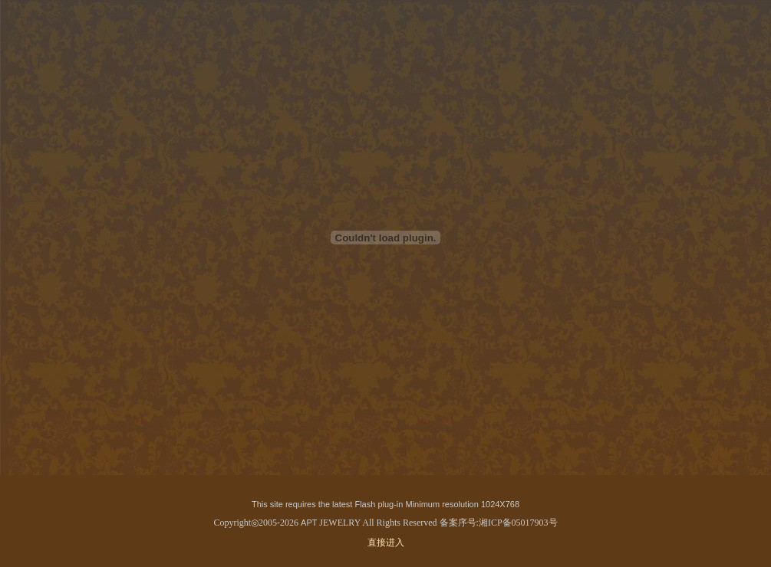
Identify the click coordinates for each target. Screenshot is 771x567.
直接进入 (385, 542)
